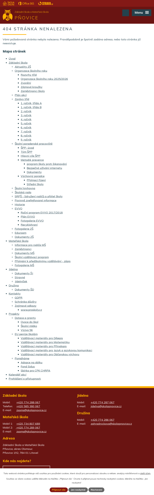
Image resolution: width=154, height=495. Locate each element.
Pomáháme (22, 358)
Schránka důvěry (26, 301)
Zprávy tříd (22, 99)
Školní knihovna (25, 188)
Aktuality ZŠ (23, 66)
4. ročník (26, 119)
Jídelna (13, 269)
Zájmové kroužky (31, 87)
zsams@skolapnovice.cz (31, 410)
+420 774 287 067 (102, 402)
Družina (14, 285)
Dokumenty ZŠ (24, 237)
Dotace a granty (25, 318)
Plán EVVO (28, 216)
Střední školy (35, 184)
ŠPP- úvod (27, 147)
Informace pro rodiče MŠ (30, 245)
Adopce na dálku (31, 362)
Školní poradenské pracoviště (33, 143)
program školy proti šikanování (47, 164)
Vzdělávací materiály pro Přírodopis (44, 346)
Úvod (12, 58)
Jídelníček (21, 281)
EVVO (18, 208)
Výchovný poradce (33, 176)
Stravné (20, 277)
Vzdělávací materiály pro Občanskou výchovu (50, 354)
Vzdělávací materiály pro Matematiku (45, 342)
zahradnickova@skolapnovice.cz (111, 423)
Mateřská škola (18, 241)
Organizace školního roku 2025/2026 (44, 79)
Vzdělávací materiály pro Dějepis (42, 338)
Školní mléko (29, 326)
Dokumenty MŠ (24, 253)
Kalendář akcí (17, 374)
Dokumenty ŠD (24, 289)
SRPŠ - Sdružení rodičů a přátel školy (39, 196)
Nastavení (96, 489)
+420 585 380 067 (28, 406)
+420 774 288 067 (28, 402)
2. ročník (26, 111)
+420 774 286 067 (102, 419)
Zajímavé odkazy (25, 305)
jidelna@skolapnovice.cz (106, 406)
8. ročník (26, 135)
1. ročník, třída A (31, 103)
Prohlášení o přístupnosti (25, 378)
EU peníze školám (26, 334)
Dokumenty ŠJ (24, 273)
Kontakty (15, 293)
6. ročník (26, 127)
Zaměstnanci (23, 249)
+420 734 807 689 (28, 423)
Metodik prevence (32, 160)
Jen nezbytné (78, 489)
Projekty (14, 314)
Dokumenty (34, 172)
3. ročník (26, 115)
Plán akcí (21, 95)
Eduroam (20, 233)
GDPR (18, 297)
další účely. (145, 473)
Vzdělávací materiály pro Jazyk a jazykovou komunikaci (56, 350)
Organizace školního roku (31, 70)
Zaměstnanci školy (33, 91)
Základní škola (18, 62)
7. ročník (26, 131)
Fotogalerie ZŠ (24, 228)
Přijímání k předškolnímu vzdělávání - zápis (43, 261)
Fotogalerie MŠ (24, 265)
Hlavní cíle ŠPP (30, 156)
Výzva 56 (27, 330)
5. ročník (26, 123)
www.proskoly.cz (31, 309)
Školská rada (23, 192)
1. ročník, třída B (31, 107)
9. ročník (26, 139)
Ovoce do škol (29, 322)
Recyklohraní (29, 224)
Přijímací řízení (36, 180)
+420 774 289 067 (28, 427)
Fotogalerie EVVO (32, 220)
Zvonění (26, 83)
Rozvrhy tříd (29, 75)
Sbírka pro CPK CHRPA (35, 370)
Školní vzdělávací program (32, 257)
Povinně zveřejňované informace (35, 200)
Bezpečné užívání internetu (44, 168)
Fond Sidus (28, 366)
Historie (20, 204)
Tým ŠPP (26, 151)
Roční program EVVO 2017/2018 (42, 212)
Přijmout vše (59, 489)
